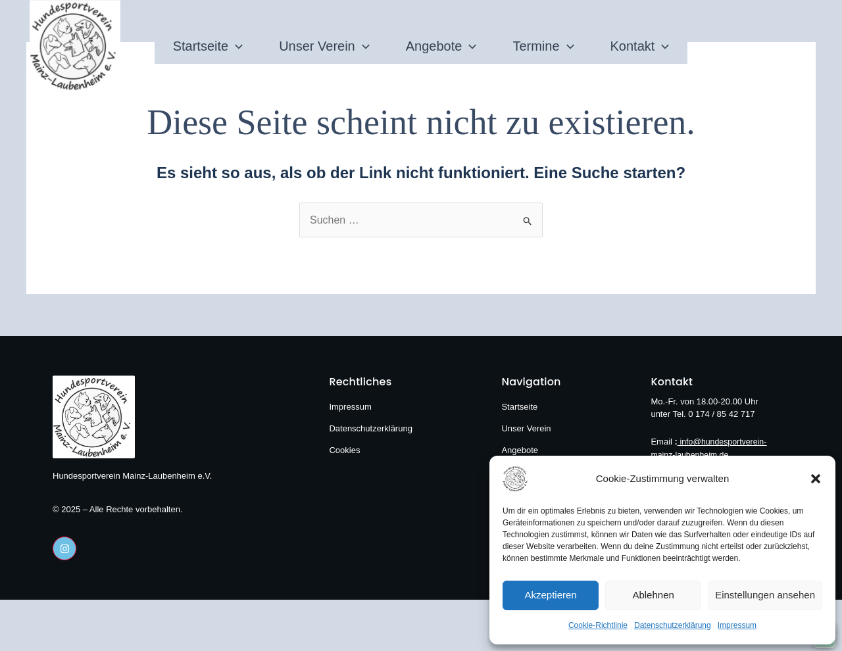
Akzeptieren (550, 594)
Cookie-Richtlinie (598, 625)
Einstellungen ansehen (765, 594)
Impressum (737, 625)
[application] (176, 30)
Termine (572, 30)
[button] (815, 478)
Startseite (149, 30)
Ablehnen (653, 594)
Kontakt (699, 30)
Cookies (344, 450)
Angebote (441, 30)
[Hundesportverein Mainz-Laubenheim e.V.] (535, 479)
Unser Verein (294, 30)
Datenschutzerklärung (672, 625)
